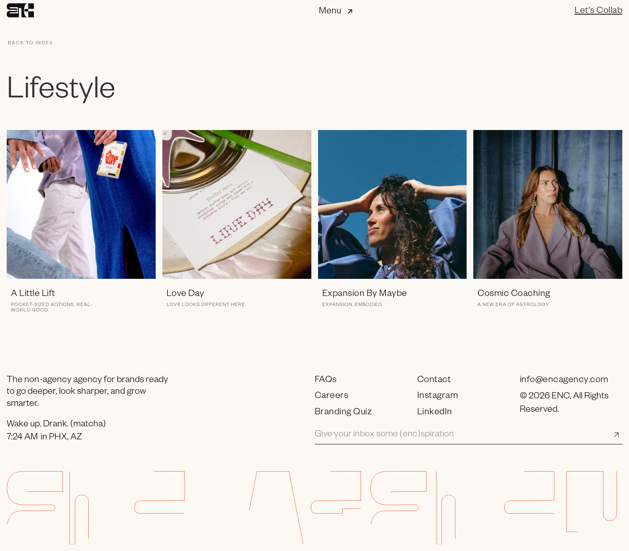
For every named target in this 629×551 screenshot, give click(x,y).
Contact (434, 381)
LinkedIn (434, 413)
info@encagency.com (564, 381)
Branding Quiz (343, 413)
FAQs (326, 381)
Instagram (437, 397)
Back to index (31, 43)
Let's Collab (598, 12)
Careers (332, 397)
